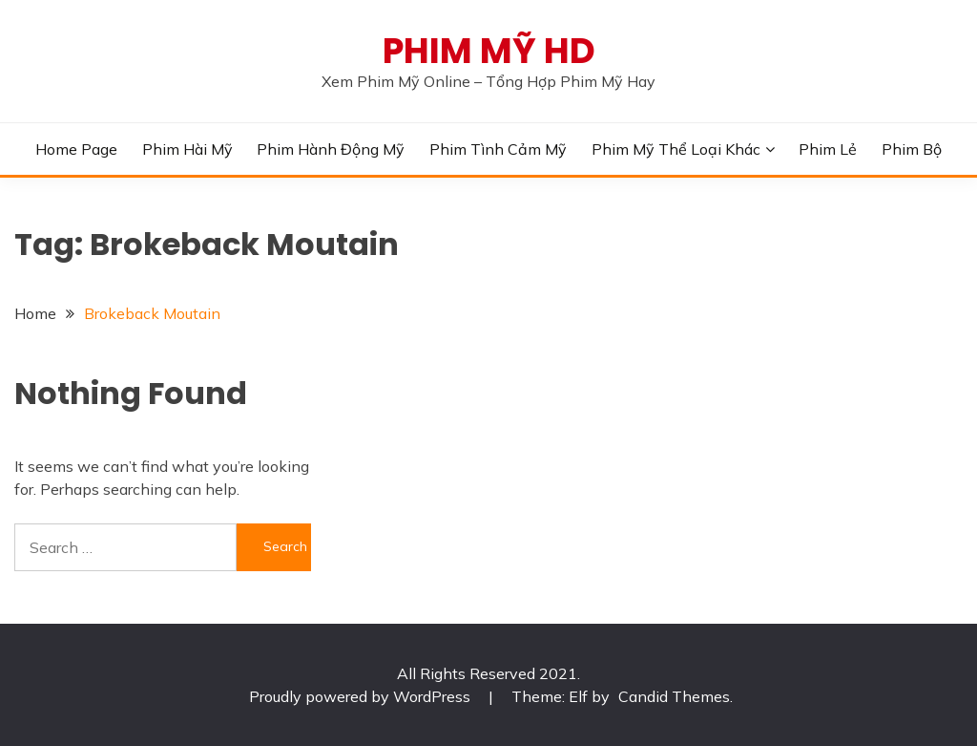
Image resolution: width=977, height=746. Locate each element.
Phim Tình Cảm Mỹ (498, 149)
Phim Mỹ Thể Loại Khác (676, 149)
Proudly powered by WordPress (361, 696)
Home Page (76, 149)
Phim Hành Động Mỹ (331, 149)
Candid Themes (674, 696)
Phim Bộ (912, 149)
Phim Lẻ (828, 149)
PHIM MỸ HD (489, 50)
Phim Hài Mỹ (187, 149)
